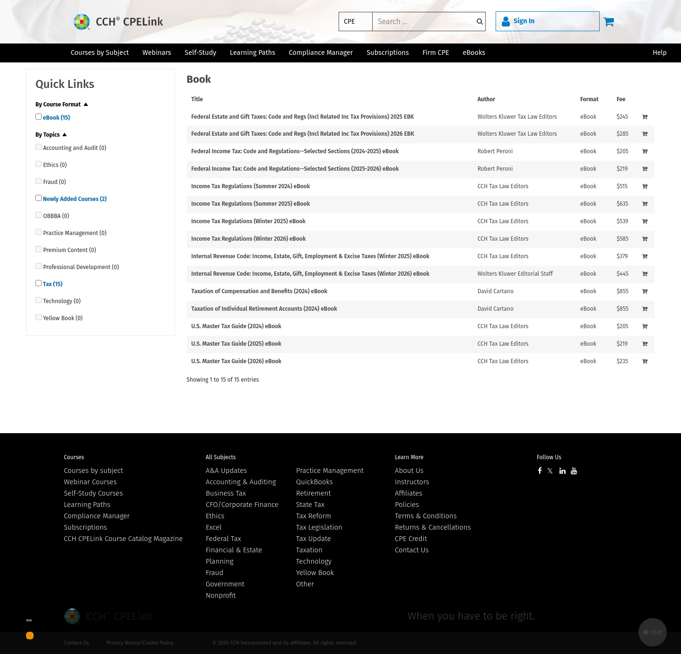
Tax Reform (313, 516)
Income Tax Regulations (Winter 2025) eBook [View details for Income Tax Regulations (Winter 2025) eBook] (249, 221)
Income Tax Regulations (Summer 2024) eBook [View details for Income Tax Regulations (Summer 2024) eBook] (251, 186)
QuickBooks (314, 482)
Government (225, 584)
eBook (56, 117)
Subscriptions (85, 527)
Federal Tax (223, 538)
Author (486, 99)
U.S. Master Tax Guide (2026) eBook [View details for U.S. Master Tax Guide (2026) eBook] (237, 361)
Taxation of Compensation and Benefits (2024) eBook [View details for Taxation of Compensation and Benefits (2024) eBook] (260, 291)
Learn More (409, 457)
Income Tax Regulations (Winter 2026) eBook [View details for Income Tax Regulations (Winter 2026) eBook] (249, 238)
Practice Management (330, 470)
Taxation (309, 550)
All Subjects (221, 457)
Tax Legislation (319, 527)
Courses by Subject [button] (99, 53)
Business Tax (226, 493)
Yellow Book (315, 572)
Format (589, 99)
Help (660, 53)
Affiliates (408, 493)
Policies (407, 504)
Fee (621, 99)
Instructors (412, 482)
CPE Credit (411, 538)
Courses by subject (93, 470)
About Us (409, 470)
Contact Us (411, 550)
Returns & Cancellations (433, 527)
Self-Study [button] (201, 53)
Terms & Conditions (426, 516)
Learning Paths (252, 53)
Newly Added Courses (74, 199)
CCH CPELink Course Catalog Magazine (123, 538)
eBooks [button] (474, 53)
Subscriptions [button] (388, 53)
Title (197, 99)
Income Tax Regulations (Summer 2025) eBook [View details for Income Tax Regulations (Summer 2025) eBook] (251, 204)
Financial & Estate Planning (234, 556)
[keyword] (429, 21)
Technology (314, 561)
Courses (74, 457)
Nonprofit (221, 595)
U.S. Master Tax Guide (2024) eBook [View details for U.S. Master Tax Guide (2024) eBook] (236, 326)
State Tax (310, 504)
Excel (214, 527)
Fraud (214, 572)
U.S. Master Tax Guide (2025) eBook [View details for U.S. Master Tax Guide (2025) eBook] (236, 343)
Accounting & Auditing (241, 482)
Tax (52, 284)
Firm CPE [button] (435, 53)
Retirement (313, 493)
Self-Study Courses (93, 493)
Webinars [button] (156, 53)
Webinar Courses (90, 482)
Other (305, 584)
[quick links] (38, 116)
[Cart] (608, 21)
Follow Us (549, 457)
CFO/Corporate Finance (242, 504)
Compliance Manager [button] (321, 53)
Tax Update (313, 538)
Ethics (215, 516)
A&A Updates (226, 470)
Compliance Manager (97, 516)
